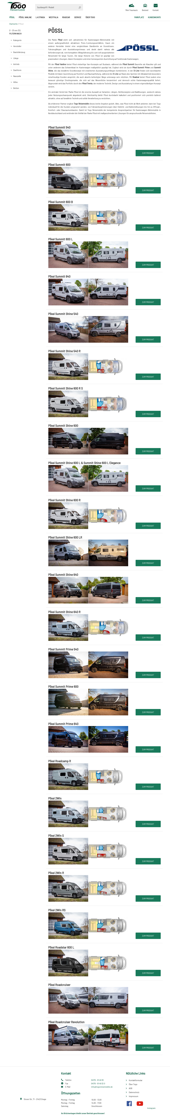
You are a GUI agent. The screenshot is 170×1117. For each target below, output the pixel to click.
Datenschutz (134, 1092)
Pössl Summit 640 (59, 276)
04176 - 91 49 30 (97, 1080)
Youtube (140, 1103)
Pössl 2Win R (56, 873)
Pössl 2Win (54, 798)
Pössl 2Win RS (56, 910)
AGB (130, 1088)
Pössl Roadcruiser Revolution (66, 1022)
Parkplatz (139, 17)
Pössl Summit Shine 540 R (64, 351)
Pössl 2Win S (56, 835)
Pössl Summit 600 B (60, 202)
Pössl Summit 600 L (60, 239)
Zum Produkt (148, 153)
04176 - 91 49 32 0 (98, 1083)
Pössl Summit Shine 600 (63, 425)
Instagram (151, 1108)
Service (77, 17)
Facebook (129, 1103)
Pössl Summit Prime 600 (63, 686)
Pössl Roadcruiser (59, 985)
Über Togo (90, 17)
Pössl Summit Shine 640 (63, 574)
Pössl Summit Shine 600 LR (65, 537)
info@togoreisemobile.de (102, 1086)
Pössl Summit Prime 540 (63, 649)
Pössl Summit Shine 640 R (64, 612)
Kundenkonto (154, 17)
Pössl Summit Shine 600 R (64, 500)
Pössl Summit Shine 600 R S (65, 388)
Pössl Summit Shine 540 (63, 314)
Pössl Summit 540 (59, 127)
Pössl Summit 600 (59, 164)
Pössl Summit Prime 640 (63, 724)
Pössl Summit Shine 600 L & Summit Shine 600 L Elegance (84, 463)
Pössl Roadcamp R (59, 761)
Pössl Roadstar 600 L (61, 947)
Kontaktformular (135, 1080)
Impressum (133, 1096)
